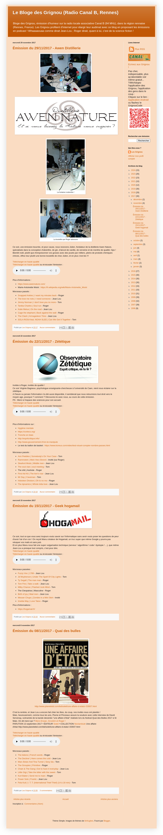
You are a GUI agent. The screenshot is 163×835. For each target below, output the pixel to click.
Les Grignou (137, 152)
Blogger (106, 821)
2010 (133, 293)
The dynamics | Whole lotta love (32, 484)
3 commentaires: (46, 790)
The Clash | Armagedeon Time (32, 316)
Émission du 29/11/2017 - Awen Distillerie (47, 48)
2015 (133, 275)
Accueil (66, 799)
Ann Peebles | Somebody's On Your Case (37, 456)
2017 (133, 196)
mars (135, 259)
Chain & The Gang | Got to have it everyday (38, 769)
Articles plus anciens (109, 799)
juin (135, 248)
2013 (133, 282)
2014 (133, 279)
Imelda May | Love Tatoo (29, 601)
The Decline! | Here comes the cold (34, 758)
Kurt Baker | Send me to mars (31, 776)
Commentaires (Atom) (34, 804)
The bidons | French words (30, 755)
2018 (133, 192)
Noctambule (79, 724)
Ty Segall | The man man (29, 580)
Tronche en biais (25, 435)
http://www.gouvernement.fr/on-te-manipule (38, 442)
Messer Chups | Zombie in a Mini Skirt (35, 597)
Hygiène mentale (26, 428)
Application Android (138, 99)
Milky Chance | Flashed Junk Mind (34, 587)
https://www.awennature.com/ (31, 284)
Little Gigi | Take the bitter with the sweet (36, 772)
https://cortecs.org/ (26, 431)
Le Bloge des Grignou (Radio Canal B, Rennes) (65, 12)
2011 (133, 290)
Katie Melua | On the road (30, 309)
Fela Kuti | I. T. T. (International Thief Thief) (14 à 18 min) (44, 782)
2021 (133, 181)
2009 (133, 297)
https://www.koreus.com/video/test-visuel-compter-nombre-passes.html (77, 445)
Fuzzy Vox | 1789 (26, 573)
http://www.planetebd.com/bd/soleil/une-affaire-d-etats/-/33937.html (66, 706)
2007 (133, 305)
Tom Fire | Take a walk (28, 584)
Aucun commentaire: (48, 327)
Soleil (56, 724)
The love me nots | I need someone (34, 299)
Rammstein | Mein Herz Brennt (32, 460)
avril (135, 255)
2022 (133, 178)
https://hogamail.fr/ (26, 609)
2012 (133, 286)
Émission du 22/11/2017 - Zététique (41, 342)
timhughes (89, 821)
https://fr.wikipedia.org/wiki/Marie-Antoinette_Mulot (64, 287)
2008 (133, 301)
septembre (138, 244)
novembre (137, 203)
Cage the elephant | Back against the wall (37, 313)
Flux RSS (137, 49)
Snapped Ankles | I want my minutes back (37, 295)
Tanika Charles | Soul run (29, 306)
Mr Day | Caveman (26, 477)
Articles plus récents (21, 799)
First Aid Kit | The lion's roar (30, 473)
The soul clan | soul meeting (31, 467)
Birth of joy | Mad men (28, 594)
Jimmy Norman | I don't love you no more (37, 302)
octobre (136, 240)
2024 (133, 170)
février (136, 263)
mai (135, 252)
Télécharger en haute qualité (26, 262)
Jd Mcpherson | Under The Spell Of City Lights (39, 577)
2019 (133, 189)
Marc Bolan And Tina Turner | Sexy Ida (36, 762)
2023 (133, 174)
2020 (133, 185)
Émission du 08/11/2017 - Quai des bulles (47, 631)
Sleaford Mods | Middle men (31, 463)
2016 (133, 271)
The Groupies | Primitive (29, 765)
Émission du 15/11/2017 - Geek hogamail (46, 506)
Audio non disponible (36, 270)
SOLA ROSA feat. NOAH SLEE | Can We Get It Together (44, 319)
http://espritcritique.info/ (28, 438)
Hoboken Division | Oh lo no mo (32, 480)
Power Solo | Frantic (27, 779)
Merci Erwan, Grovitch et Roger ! (50, 721)
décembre (137, 199)
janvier (136, 266)
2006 (133, 308)
